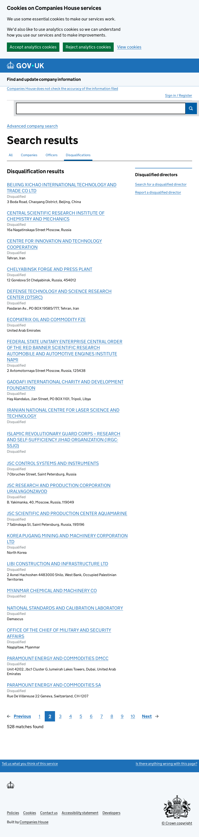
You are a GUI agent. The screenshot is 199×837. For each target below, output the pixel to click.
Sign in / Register (178, 95)
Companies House (33, 822)
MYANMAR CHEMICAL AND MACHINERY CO (52, 590)
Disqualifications (78, 155)
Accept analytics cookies (33, 47)
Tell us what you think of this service (30, 763)
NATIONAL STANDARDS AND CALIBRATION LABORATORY (65, 608)
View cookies (129, 47)
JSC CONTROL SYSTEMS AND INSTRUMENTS (53, 463)
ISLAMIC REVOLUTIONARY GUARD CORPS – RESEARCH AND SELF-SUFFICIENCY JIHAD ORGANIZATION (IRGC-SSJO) (63, 440)
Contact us (49, 813)
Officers (52, 155)
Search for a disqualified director (161, 184)
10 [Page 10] (133, 716)
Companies (29, 155)
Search (191, 108)
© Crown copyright (177, 823)
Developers (111, 813)
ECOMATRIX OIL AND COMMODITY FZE (46, 319)
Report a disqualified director (158, 192)
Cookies (29, 813)
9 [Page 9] (122, 716)
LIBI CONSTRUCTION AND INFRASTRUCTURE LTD (57, 563)
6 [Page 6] (91, 716)
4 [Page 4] (70, 716)
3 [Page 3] (60, 716)
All (11, 155)
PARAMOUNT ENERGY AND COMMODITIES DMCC (57, 658)
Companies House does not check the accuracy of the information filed (62, 88)
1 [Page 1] (39, 716)
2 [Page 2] (50, 716)
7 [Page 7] (101, 716)
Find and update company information (44, 79)
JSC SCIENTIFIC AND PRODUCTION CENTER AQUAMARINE (67, 513)
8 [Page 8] (112, 716)
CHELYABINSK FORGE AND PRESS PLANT (49, 269)
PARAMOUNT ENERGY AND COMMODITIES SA (54, 685)
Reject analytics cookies (88, 47)
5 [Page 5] (81, 716)
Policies (13, 813)
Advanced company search (32, 126)
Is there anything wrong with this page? (166, 763)
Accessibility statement (80, 813)
